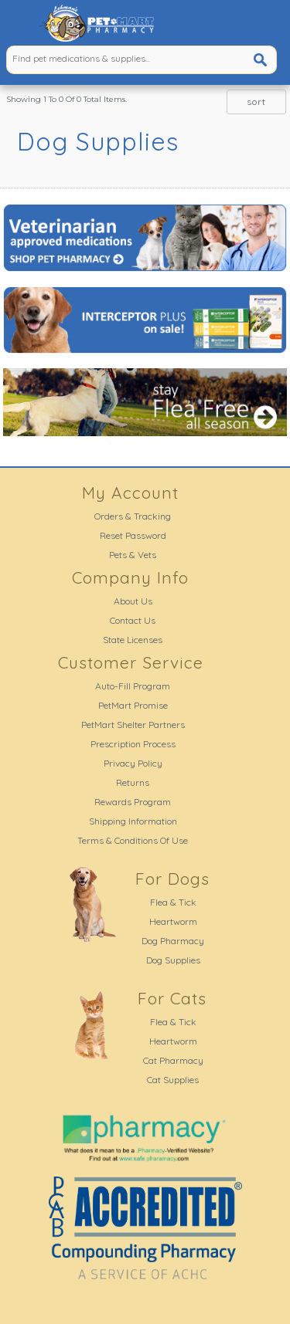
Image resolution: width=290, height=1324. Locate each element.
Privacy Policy (133, 763)
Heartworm (173, 921)
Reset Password (133, 535)
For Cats (172, 998)
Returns (132, 782)
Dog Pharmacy (173, 940)
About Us (133, 601)
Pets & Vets (132, 554)
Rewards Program (132, 802)
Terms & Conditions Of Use (132, 840)
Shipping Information (133, 821)
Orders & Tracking (132, 516)
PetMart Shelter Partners (133, 724)
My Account (130, 493)
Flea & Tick (173, 902)
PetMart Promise (133, 705)
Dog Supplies (173, 960)
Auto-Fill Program (132, 686)
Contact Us (132, 620)
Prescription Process (133, 744)
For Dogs (172, 879)
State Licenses (132, 639)
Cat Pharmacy (173, 1060)
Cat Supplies (173, 1079)
